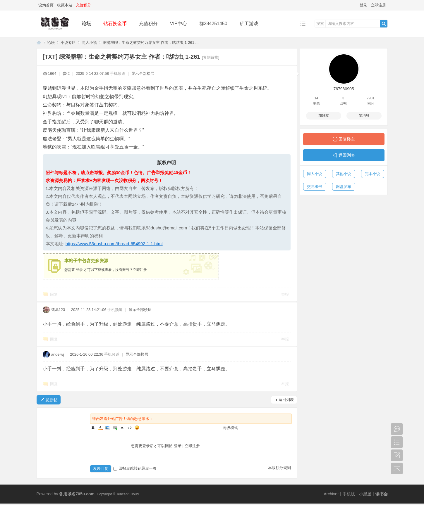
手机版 (349, 494)
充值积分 (148, 23)
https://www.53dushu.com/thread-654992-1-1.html (114, 243)
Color (100, 427)
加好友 (323, 115)
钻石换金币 (115, 23)
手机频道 (117, 73)
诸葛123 (58, 309)
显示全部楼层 (142, 73)
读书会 (381, 494)
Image (108, 427)
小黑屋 (365, 494)
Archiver (331, 494)
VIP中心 (178, 23)
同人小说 (89, 42)
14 (316, 98)
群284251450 (213, 23)
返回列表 (286, 399)
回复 (54, 294)
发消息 (364, 115)
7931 (371, 98)
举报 (285, 294)
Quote (122, 427)
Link (115, 427)
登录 (363, 5)
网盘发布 (343, 186)
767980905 (343, 89)
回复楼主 (347, 139)
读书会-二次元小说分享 (39, 42)
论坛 (86, 23)
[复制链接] (210, 57)
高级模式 (230, 428)
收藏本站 (64, 5)
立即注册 (378, 5)
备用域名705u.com (77, 494)
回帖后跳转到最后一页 (135, 468)
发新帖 (51, 399)
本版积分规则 (279, 468)
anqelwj (57, 354)
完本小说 (372, 174)
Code (130, 427)
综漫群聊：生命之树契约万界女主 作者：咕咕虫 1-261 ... (151, 42)
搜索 (320, 23)
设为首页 (46, 5)
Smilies (137, 427)
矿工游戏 (249, 23)
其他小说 (343, 174)
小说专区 (68, 42)
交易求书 (314, 186)
